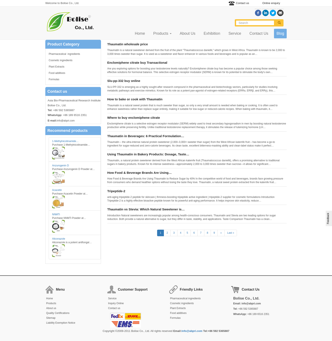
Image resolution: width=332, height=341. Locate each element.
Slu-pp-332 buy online (123, 81)
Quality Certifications (57, 313)
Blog (280, 33)
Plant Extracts (56, 66)
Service (234, 33)
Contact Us (258, 33)
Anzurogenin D (60, 165)
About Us (187, 33)
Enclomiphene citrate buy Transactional (137, 62)
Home (140, 33)
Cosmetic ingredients (60, 60)
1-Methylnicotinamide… (65, 141)
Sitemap (50, 317)
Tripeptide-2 (116, 191)
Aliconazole (58, 238)
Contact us (242, 3)
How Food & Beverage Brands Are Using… (139, 172)
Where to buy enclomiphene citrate (133, 117)
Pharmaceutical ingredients (64, 53)
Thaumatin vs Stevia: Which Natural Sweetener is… (146, 209)
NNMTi (56, 214)
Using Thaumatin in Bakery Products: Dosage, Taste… (148, 154)
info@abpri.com (66, 120)
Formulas (54, 79)
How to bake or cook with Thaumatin (135, 99)
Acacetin (57, 190)
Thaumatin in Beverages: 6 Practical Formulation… (145, 136)
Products (162, 33)
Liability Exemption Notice (60, 322)
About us (51, 308)
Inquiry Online (116, 303)
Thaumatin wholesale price (127, 44)
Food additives (57, 73)
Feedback (328, 218)
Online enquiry (271, 3)
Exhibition (212, 33)
